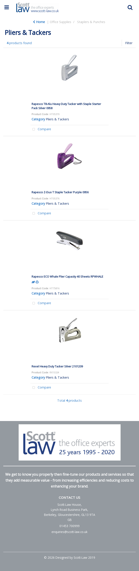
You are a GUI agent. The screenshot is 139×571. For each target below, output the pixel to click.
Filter (128, 43)
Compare (40, 129)
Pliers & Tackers (57, 119)
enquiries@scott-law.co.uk (69, 532)
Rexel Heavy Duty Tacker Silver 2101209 (57, 366)
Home (39, 22)
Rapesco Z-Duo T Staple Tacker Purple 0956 (60, 192)
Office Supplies (60, 22)
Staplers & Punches (91, 22)
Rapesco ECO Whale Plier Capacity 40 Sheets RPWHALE (67, 276)
